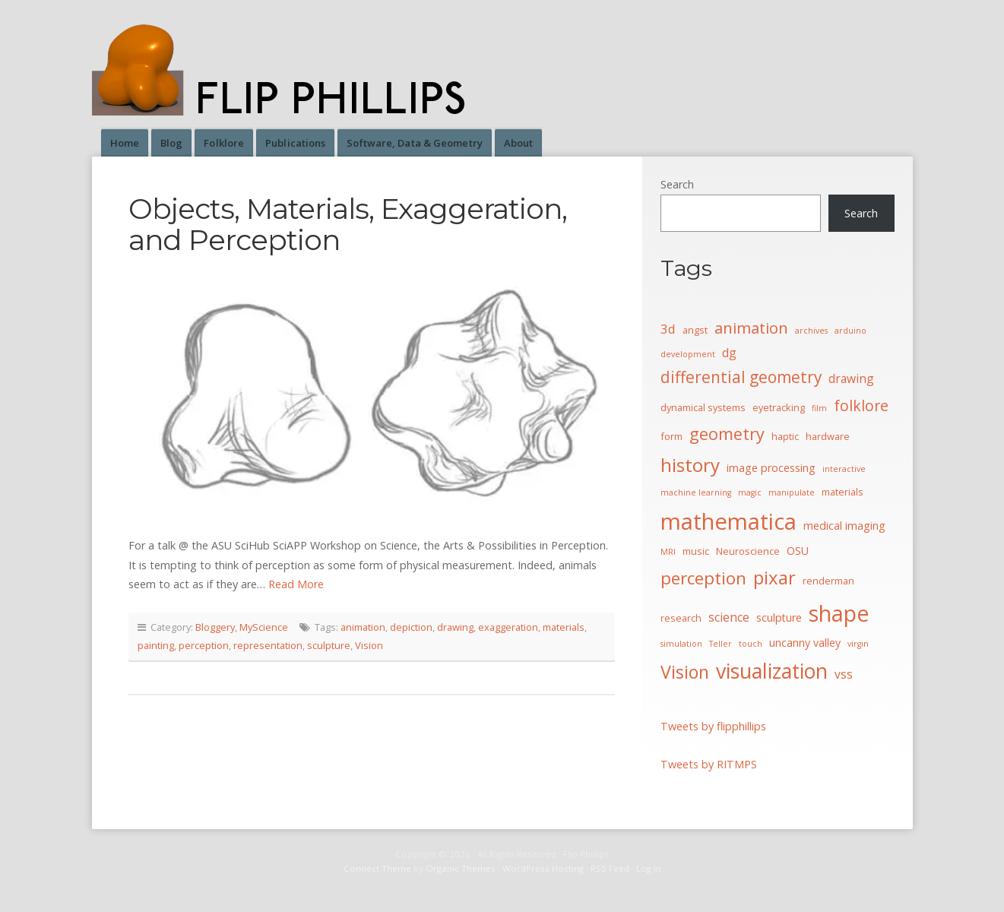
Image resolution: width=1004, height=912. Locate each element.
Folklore (224, 143)
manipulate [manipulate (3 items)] (791, 492)
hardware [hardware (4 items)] (828, 436)
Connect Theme (377, 868)
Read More (296, 584)
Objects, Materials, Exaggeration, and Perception (347, 224)
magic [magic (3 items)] (750, 492)
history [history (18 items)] (690, 464)
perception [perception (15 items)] (703, 578)
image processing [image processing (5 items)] (771, 468)
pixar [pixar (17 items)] (774, 577)
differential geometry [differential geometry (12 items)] (741, 377)
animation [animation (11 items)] (751, 327)
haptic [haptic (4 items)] (785, 436)
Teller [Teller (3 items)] (720, 643)
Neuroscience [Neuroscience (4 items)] (748, 551)
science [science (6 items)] (728, 617)
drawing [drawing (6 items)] (851, 378)
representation (267, 645)
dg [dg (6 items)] (729, 352)
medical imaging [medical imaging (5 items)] (844, 525)
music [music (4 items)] (696, 551)
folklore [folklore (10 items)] (861, 405)
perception (204, 645)
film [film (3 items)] (819, 408)
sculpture (328, 645)
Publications (295, 143)
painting (156, 645)
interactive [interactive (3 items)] (844, 469)
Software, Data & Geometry (415, 143)
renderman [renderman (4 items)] (828, 580)
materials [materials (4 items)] (842, 492)
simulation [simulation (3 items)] (681, 643)
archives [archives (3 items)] (811, 330)
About (519, 143)
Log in (648, 868)
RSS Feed (610, 868)
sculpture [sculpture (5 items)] (779, 617)
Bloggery (215, 627)
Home (124, 143)
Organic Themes (461, 868)
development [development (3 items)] (687, 354)
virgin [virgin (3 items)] (858, 643)
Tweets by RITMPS (708, 764)
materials (563, 627)
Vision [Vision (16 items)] (684, 672)
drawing (455, 627)
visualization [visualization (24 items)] (772, 671)
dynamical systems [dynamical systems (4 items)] (703, 407)
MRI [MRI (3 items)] (668, 551)
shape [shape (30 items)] (839, 613)
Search (677, 184)
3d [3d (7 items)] (668, 328)
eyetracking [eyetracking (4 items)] (778, 407)
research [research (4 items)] (681, 618)
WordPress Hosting (543, 868)
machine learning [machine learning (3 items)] (695, 492)
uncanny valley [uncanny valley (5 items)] (805, 642)
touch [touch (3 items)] (750, 643)
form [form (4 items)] (671, 436)
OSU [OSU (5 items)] (798, 550)
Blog (171, 143)
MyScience (263, 627)
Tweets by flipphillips (713, 726)
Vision (369, 645)
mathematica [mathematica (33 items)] (728, 521)
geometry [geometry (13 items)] (727, 434)
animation (362, 627)
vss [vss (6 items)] (844, 674)
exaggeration (508, 627)
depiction (411, 627)
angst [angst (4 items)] (695, 330)
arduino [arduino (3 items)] (850, 330)
